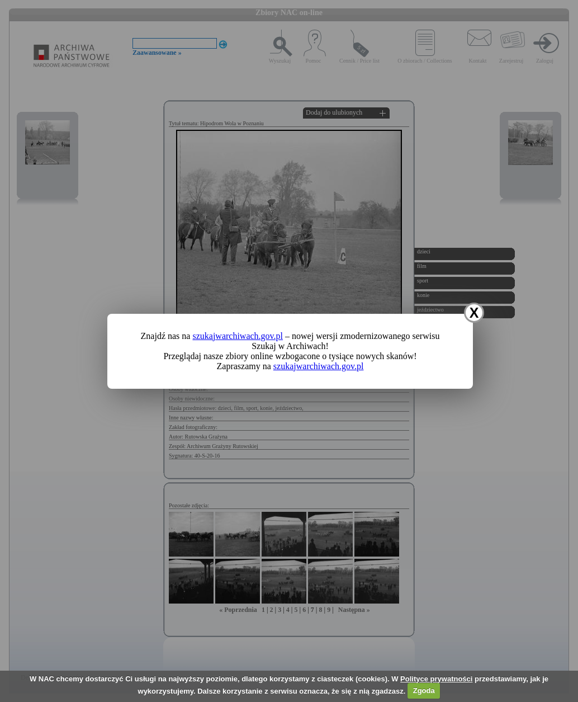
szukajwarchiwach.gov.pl (237, 336)
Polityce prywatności (436, 679)
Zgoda (424, 690)
